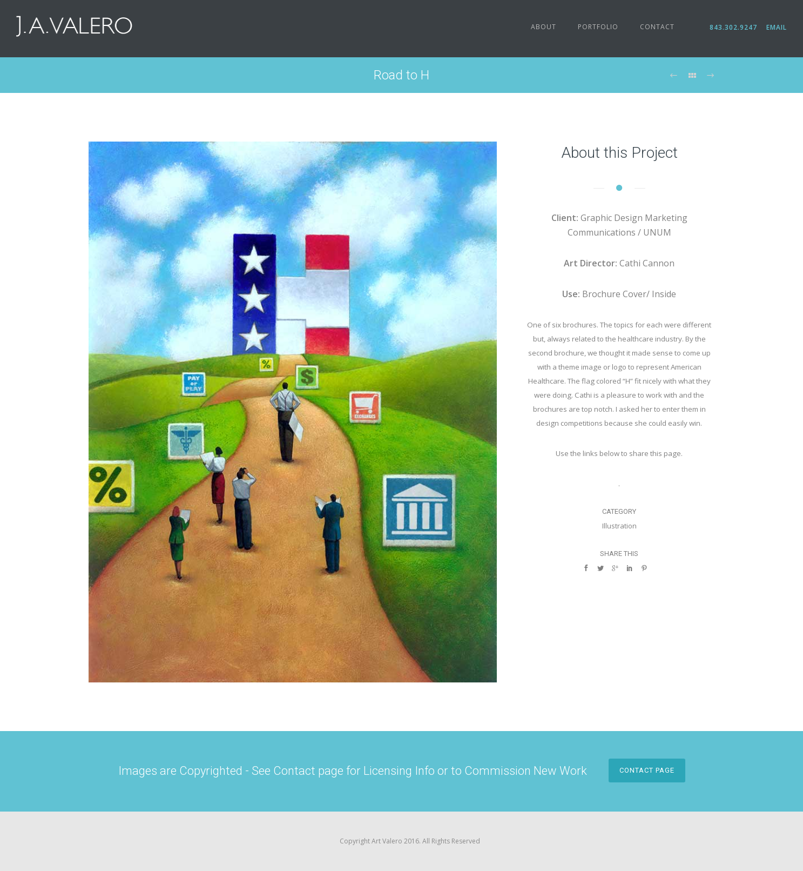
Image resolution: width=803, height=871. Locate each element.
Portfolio (598, 26)
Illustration (619, 526)
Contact (657, 26)
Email (775, 27)
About (543, 26)
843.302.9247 (737, 27)
